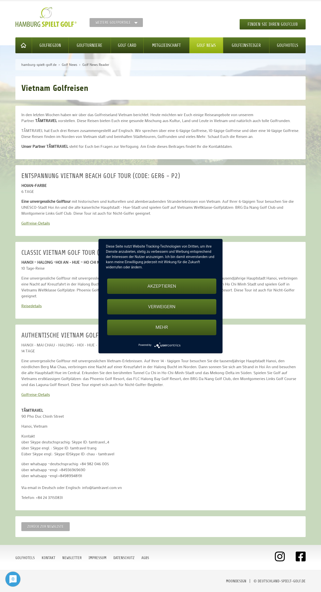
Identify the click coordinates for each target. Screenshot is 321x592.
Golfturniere (89, 45)
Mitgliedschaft (166, 45)
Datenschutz (123, 558)
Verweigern (161, 306)
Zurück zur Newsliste (45, 526)
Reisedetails (31, 305)
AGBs (145, 558)
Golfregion (50, 45)
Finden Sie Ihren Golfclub (273, 24)
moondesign (236, 581)
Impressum (97, 558)
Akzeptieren (161, 286)
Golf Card (127, 45)
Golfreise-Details (35, 223)
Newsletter (72, 558)
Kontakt (48, 558)
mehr (162, 327)
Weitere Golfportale (113, 22)
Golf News (206, 45)
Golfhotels (287, 45)
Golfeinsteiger (246, 45)
